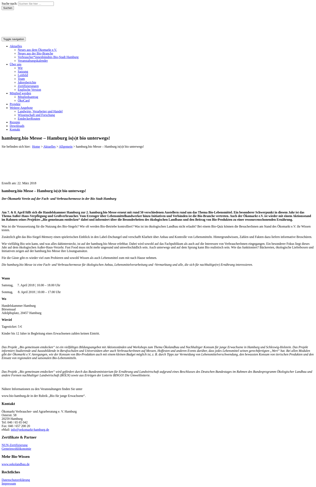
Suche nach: (9, 3)
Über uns (15, 64)
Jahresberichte (27, 82)
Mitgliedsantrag (28, 97)
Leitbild (23, 75)
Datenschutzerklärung (16, 480)
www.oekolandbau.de (15, 464)
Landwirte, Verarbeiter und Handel (40, 111)
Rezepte (15, 122)
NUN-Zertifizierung (15, 445)
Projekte (15, 104)
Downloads (17, 126)
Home (36, 146)
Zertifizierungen (28, 86)
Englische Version (29, 89)
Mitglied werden (20, 93)
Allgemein (66, 146)
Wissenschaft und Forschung (36, 115)
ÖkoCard (24, 100)
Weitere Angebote (21, 107)
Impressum (9, 483)
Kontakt (15, 129)
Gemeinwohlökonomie (16, 448)
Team (21, 78)
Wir (20, 68)
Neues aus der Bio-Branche (35, 53)
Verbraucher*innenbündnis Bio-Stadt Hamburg (48, 57)
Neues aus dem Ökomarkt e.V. (37, 49)
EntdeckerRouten (29, 118)
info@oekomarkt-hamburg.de (30, 429)
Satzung (23, 71)
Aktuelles (16, 46)
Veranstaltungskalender (33, 60)
